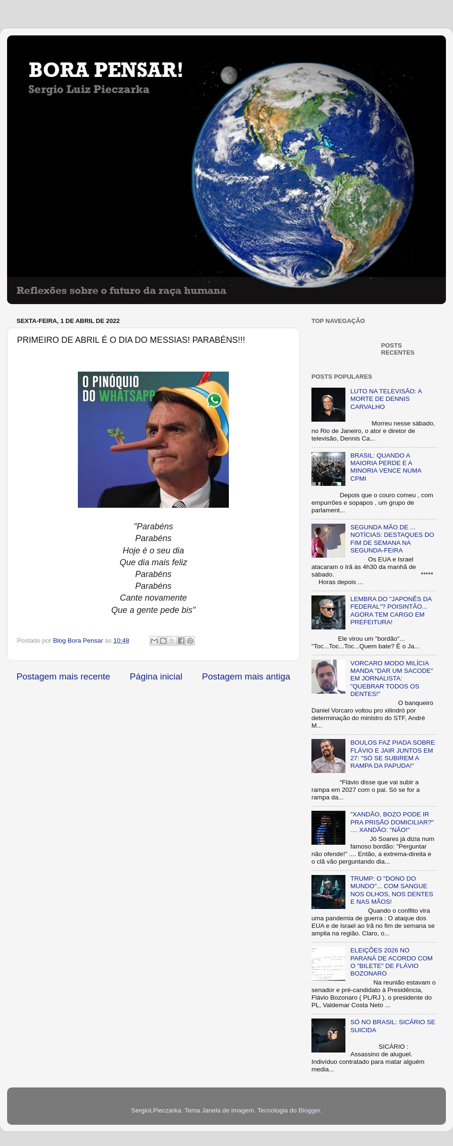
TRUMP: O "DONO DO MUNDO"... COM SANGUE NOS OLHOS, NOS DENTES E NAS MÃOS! (391, 890)
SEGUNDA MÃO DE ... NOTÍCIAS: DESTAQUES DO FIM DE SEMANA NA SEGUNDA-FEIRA (392, 539)
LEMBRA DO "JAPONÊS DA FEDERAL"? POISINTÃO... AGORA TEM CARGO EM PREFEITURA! (390, 610)
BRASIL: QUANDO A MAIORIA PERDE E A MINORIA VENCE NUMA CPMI (385, 467)
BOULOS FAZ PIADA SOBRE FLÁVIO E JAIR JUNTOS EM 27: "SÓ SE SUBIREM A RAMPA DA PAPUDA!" (392, 754)
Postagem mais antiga (246, 676)
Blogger (309, 1110)
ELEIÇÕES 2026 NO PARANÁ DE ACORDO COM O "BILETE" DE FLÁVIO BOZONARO (391, 962)
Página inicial (156, 676)
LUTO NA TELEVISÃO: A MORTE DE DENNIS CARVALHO (385, 399)
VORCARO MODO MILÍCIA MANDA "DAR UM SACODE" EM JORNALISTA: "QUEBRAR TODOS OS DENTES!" (391, 678)
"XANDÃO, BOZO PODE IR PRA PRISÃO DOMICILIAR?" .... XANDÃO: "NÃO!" (392, 822)
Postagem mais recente (63, 676)
